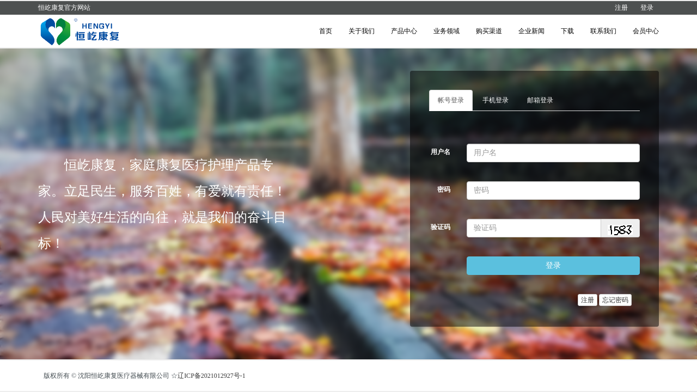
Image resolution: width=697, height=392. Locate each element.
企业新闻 (531, 31)
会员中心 (646, 31)
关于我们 (361, 31)
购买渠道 (489, 31)
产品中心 (404, 31)
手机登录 (495, 100)
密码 (443, 189)
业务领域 (446, 31)
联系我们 (603, 31)
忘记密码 (615, 300)
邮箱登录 (540, 100)
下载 (567, 31)
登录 (646, 7)
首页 (325, 31)
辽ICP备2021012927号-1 (212, 375)
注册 (621, 7)
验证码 (440, 227)
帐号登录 (451, 100)
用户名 (440, 152)
